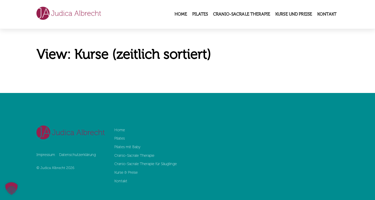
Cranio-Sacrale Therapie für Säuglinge (146, 163)
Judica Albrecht (52, 168)
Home (180, 14)
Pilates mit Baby (127, 147)
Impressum (45, 154)
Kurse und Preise (293, 14)
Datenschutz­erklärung (77, 154)
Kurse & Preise (126, 172)
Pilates (200, 14)
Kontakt (326, 14)
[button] (11, 188)
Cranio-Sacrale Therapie (241, 14)
